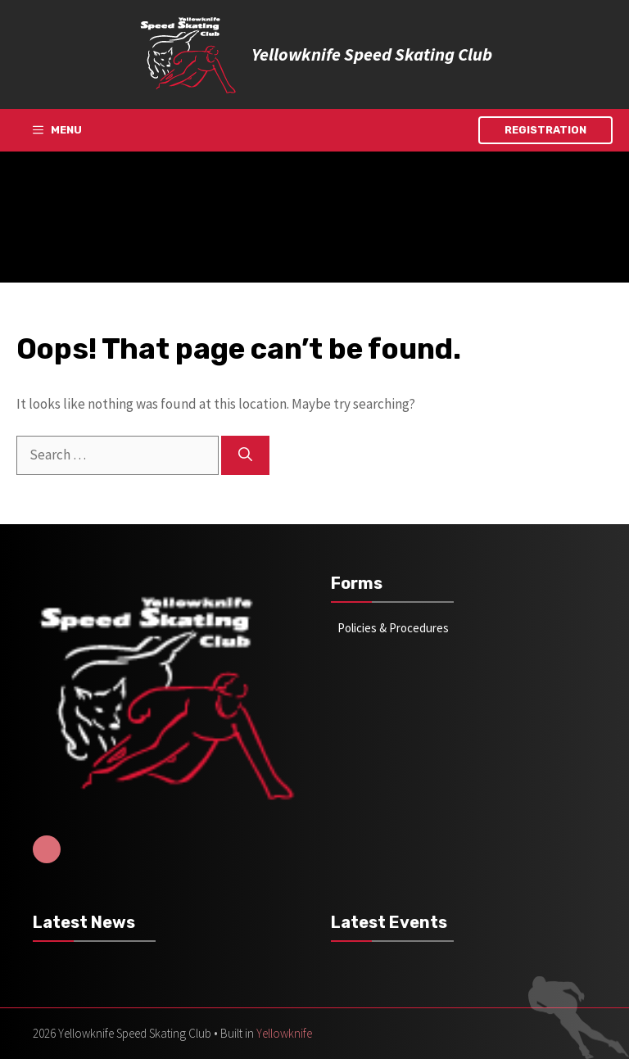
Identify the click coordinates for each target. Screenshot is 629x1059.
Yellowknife (284, 1033)
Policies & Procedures (393, 628)
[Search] (245, 455)
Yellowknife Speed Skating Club (371, 54)
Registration (545, 130)
